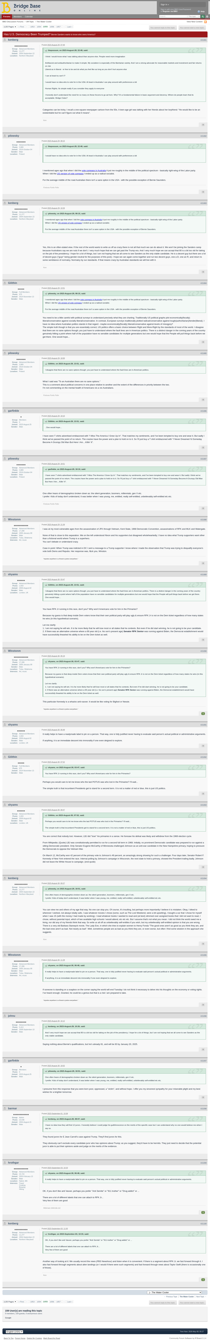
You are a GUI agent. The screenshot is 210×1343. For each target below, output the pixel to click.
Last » (69, 27)
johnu (11, 1015)
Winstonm (14, 519)
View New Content (194, 21)
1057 (58, 27)
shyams (13, 574)
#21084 (203, 283)
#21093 (203, 805)
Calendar (29, 16)
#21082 (203, 136)
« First (21, 27)
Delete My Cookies (34, 1338)
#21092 (203, 757)
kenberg (13, 39)
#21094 (203, 878)
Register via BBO (170, 11)
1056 (52, 27)
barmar (12, 1108)
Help (201, 11)
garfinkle (13, 410)
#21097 (203, 1061)
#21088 (203, 520)
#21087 (203, 459)
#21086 (203, 411)
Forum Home (20, 1338)
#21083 (203, 203)
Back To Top (9, 1338)
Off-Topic (30, 21)
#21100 (203, 1224)
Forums (6, 16)
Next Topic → (201, 1297)
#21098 (203, 1109)
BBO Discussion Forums (12, 21)
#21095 (203, 955)
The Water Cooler (44, 21)
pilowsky (13, 135)
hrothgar (13, 1162)
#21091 (203, 725)
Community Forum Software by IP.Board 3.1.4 (187, 1338)
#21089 (203, 575)
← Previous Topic (170, 1297)
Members (18, 16)
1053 (32, 27)
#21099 (203, 1163)
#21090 (203, 651)
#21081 (203, 40)
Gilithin (12, 283)
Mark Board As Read (51, 1338)
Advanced (207, 16)
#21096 (203, 1016)
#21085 (203, 353)
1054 (39, 27)
